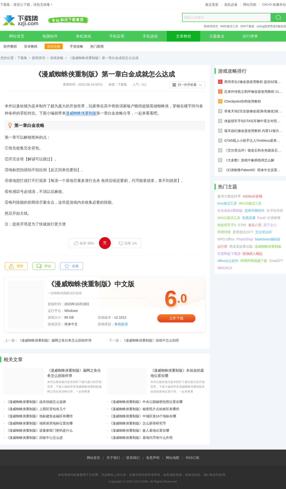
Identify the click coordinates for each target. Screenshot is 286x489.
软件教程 (10, 46)
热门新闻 (97, 46)
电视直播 (248, 218)
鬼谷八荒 (254, 225)
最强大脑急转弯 (229, 196)
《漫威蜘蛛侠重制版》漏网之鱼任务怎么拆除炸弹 (55, 340)
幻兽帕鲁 (274, 218)
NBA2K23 (224, 268)
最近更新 (212, 4)
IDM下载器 (247, 26)
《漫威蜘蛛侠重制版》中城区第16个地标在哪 (142, 416)
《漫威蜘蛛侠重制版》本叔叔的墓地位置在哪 (177, 373)
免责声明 (152, 458)
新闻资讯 (38, 58)
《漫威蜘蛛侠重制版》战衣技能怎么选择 (36, 402)
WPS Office (226, 239)
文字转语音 (274, 210)
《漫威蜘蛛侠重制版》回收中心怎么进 (34, 438)
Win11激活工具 (228, 218)
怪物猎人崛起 (253, 253)
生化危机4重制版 (230, 210)
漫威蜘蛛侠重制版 (81, 113)
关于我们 (113, 458)
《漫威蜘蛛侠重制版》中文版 (91, 284)
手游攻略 (76, 46)
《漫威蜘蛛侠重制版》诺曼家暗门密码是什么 (39, 430)
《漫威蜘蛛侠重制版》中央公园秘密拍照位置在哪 (146, 402)
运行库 (222, 246)
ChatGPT (276, 261)
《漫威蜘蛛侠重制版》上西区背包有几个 (36, 409)
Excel (261, 218)
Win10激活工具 (250, 203)
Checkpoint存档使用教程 (242, 101)
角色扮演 (121, 324)
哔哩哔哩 (224, 232)
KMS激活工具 (229, 26)
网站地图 (172, 458)
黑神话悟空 (211, 26)
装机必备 (231, 4)
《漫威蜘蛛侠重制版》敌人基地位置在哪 (139, 430)
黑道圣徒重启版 (241, 246)
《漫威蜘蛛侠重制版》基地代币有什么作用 (141, 438)
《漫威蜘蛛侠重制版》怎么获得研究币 (137, 423)
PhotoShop (244, 239)
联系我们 (133, 458)
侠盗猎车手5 (226, 225)
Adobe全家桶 (252, 196)
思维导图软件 (255, 210)
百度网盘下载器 (229, 253)
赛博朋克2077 (243, 232)
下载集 (22, 58)
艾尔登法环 (263, 232)
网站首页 (93, 458)
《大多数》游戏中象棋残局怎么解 (249, 160)
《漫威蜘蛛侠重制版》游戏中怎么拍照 (150, 340)
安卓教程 (30, 46)
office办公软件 (228, 261)
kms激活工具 (227, 203)
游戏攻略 (53, 46)
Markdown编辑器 (267, 239)
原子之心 (270, 225)
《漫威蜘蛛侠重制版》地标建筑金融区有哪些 (39, 416)
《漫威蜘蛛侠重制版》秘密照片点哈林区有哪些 (144, 409)
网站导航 (249, 4)
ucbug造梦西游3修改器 (271, 26)
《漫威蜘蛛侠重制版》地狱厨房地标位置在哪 (39, 423)
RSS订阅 (192, 458)
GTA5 (242, 225)
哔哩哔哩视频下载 (253, 261)
